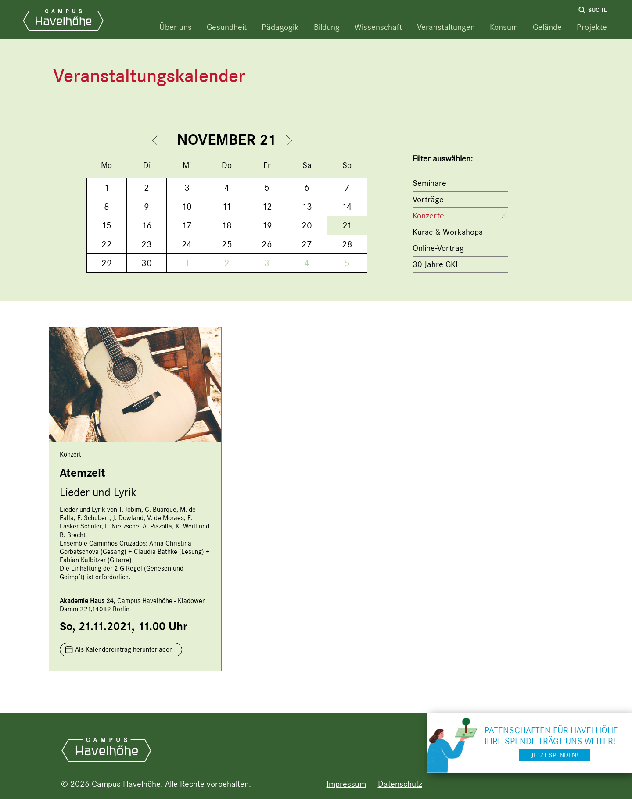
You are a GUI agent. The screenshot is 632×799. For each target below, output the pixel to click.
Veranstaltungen (446, 27)
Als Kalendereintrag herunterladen (124, 649)
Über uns (175, 27)
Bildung (327, 27)
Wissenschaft (378, 27)
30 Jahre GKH (437, 264)
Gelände (547, 27)
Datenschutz (400, 784)
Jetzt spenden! (554, 755)
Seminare (429, 183)
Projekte (592, 27)
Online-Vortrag (438, 248)
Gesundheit (227, 27)
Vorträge (428, 199)
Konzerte (428, 215)
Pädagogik (280, 27)
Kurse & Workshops (448, 232)
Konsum (504, 27)
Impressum (346, 784)
